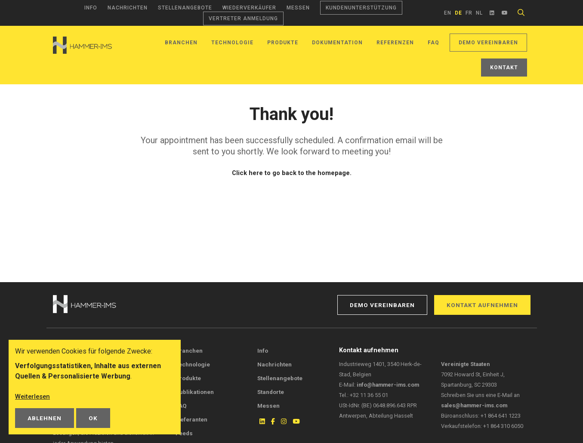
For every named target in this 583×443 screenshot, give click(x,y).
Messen (298, 8)
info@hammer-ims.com (388, 384)
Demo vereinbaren (488, 43)
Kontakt (504, 68)
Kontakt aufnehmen (482, 304)
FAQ (433, 43)
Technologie (232, 43)
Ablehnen (45, 418)
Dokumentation (337, 43)
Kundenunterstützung (361, 8)
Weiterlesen (33, 396)
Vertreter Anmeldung (243, 18)
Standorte (270, 391)
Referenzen (395, 43)
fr (469, 13)
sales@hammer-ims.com (474, 405)
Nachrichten (128, 8)
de (458, 13)
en (447, 13)
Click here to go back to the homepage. (291, 173)
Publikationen (195, 391)
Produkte (282, 43)
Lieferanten (191, 419)
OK (93, 418)
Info (90, 8)
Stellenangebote (185, 8)
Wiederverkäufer (249, 8)
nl (479, 13)
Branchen (181, 43)
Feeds (184, 433)
